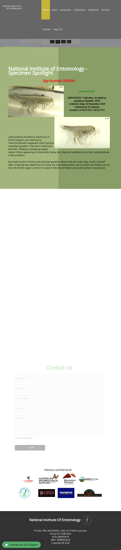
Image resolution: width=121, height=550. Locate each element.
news (54, 9)
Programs (65, 9)
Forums (105, 9)
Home (45, 9)
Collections (80, 9)
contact (46, 29)
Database (93, 9)
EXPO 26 (57, 29)
